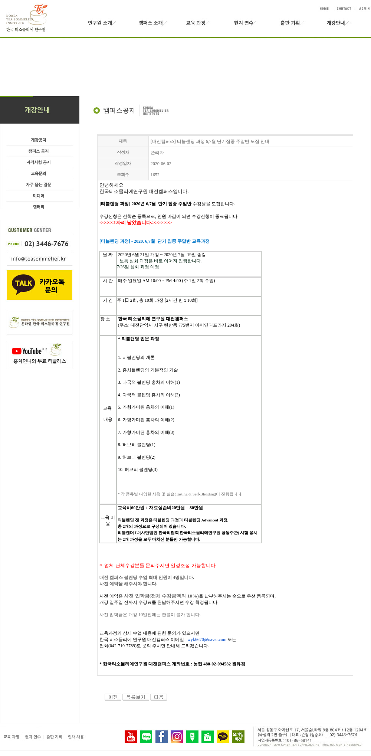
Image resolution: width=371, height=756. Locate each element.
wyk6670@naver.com (206, 639)
